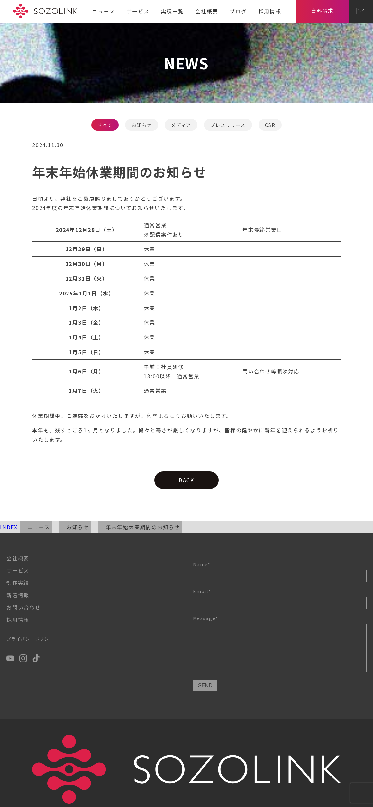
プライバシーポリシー (30, 639)
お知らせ (142, 125)
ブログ (238, 11)
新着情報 (17, 595)
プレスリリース (228, 125)
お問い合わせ (23, 607)
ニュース (103, 11)
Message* (280, 644)
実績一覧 (172, 11)
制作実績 (17, 582)
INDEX (9, 527)
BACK (186, 480)
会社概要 (206, 11)
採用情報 (270, 11)
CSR (270, 125)
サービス (137, 11)
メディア (181, 125)
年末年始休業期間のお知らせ (143, 527)
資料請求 (322, 10)
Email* (280, 598)
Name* (280, 571)
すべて (105, 125)
